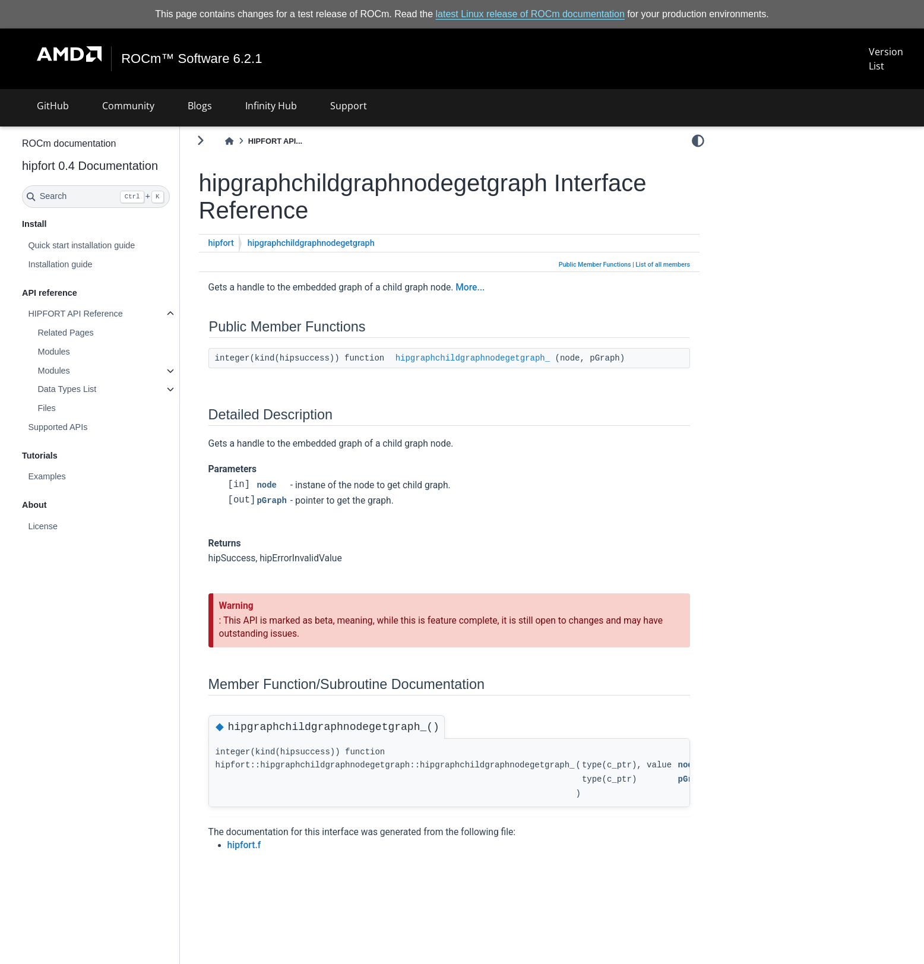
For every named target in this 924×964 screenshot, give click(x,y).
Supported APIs (89, 427)
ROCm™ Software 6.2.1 (192, 59)
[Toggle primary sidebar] (232, 140)
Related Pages (97, 332)
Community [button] (128, 105)
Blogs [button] (200, 105)
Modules (85, 351)
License (74, 526)
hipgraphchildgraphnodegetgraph (342, 243)
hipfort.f (276, 845)
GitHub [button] (53, 105)
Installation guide (91, 264)
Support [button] (348, 105)
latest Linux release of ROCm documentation (530, 14)
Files (78, 408)
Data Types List (98, 389)
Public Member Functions (595, 264)
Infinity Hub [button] (271, 105)
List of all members (662, 264)
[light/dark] (698, 141)
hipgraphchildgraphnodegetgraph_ (504, 358)
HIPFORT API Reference (106, 313)
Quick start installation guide (112, 245)
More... (501, 287)
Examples (78, 476)
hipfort (252, 243)
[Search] (127, 196)
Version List (886, 58)
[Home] (261, 141)
